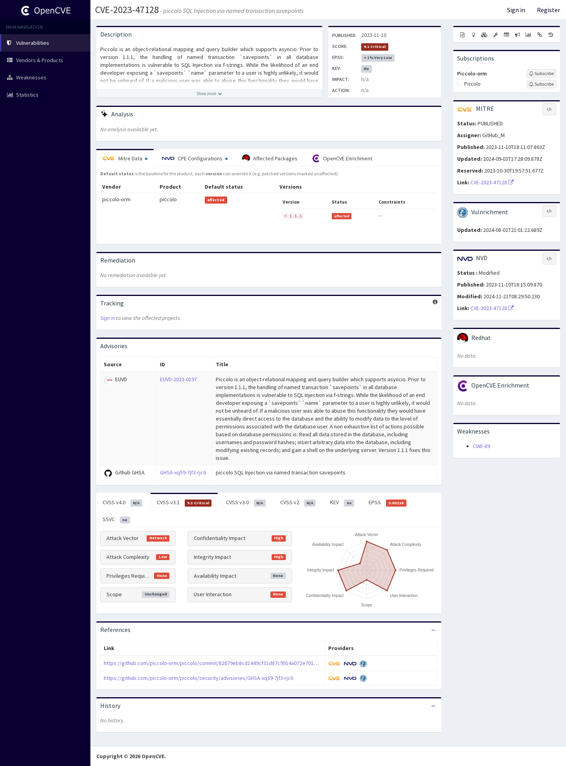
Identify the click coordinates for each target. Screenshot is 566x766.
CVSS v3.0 (246, 503)
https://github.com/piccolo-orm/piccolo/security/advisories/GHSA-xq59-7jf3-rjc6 (198, 678)
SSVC (116, 520)
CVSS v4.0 (122, 503)
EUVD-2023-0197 (178, 379)
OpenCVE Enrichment (342, 158)
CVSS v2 (298, 503)
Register (548, 10)
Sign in (516, 10)
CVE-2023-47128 (127, 10)
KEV (342, 503)
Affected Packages (270, 158)
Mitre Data (125, 158)
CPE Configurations (195, 158)
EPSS (387, 503)
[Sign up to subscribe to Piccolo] (541, 84)
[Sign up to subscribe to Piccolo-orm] (541, 73)
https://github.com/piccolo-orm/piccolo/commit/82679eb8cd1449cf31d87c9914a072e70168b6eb (217, 663)
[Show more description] (209, 93)
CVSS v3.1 (184, 503)
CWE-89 (481, 446)
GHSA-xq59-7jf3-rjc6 (183, 472)
